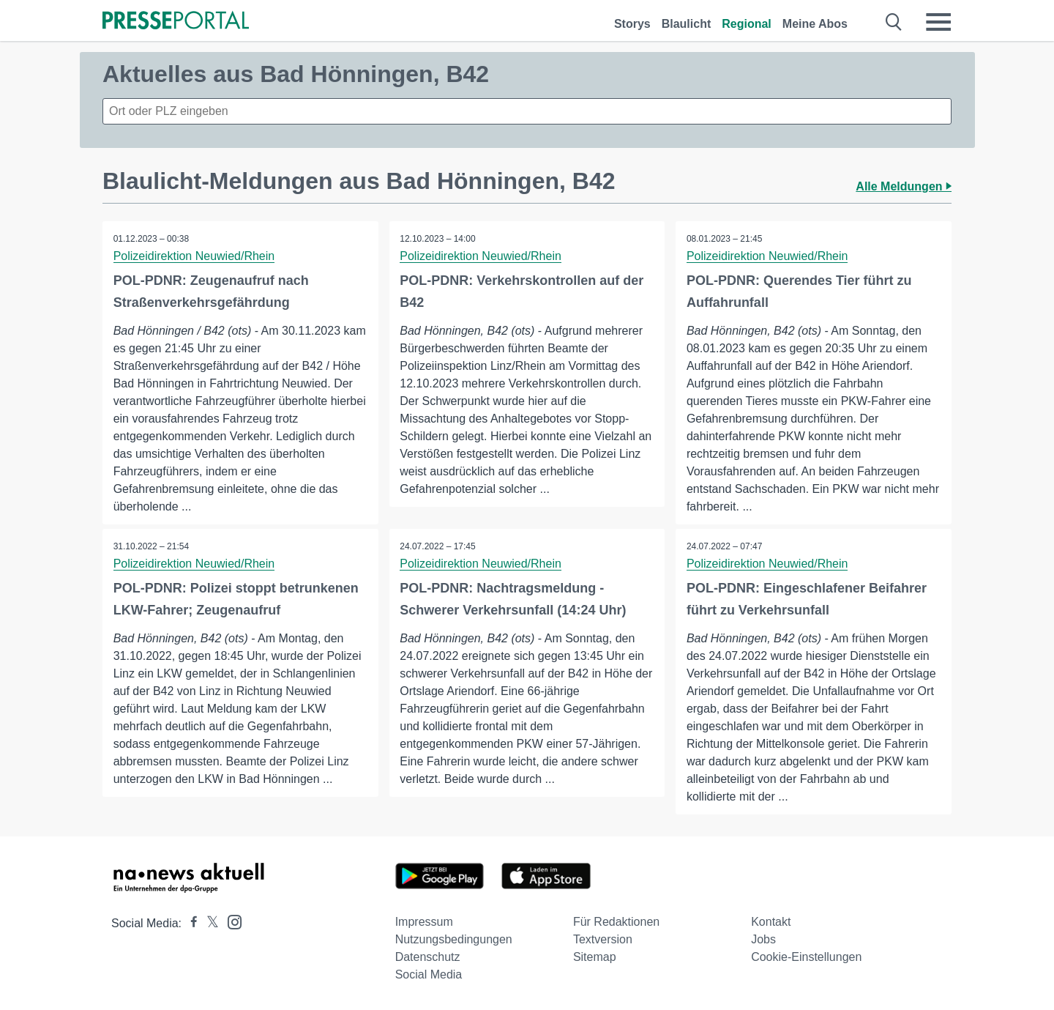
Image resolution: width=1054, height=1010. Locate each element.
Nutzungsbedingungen (453, 939)
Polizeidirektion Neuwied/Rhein (194, 256)
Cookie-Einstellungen (806, 957)
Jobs (763, 939)
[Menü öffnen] (938, 22)
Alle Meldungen (904, 186)
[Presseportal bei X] (208, 923)
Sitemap (594, 957)
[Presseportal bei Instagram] (230, 921)
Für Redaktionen (616, 922)
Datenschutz (427, 957)
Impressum (424, 922)
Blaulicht (686, 24)
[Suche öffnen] (894, 22)
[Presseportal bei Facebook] (190, 923)
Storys (632, 24)
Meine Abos (815, 24)
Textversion (602, 939)
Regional (746, 24)
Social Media (429, 974)
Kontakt (770, 922)
